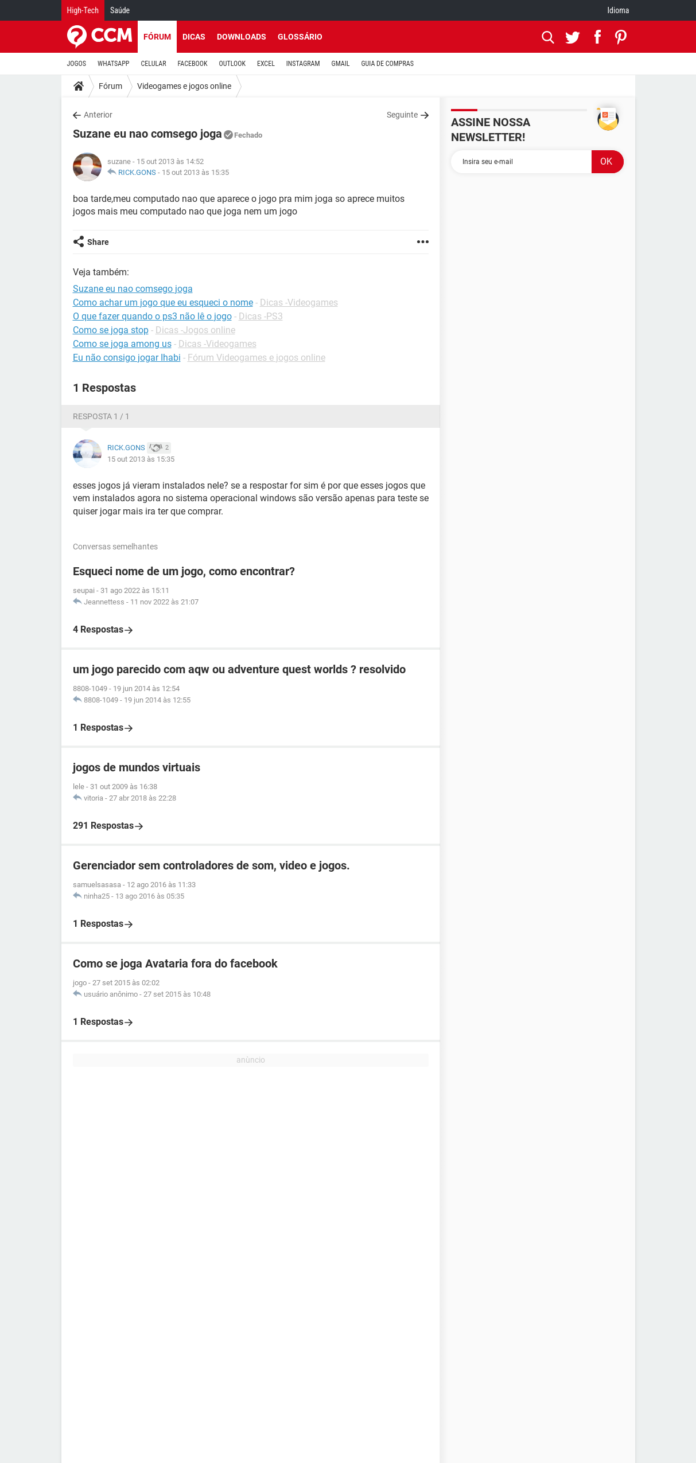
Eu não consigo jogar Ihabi (127, 357)
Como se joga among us (122, 343)
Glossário (300, 36)
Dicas (193, 36)
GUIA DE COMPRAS (387, 64)
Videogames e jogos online (184, 86)
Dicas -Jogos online (195, 330)
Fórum (157, 36)
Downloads (241, 36)
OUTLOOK (232, 64)
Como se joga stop (111, 330)
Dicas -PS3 (261, 316)
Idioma (618, 10)
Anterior (98, 114)
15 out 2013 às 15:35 (195, 172)
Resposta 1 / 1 (101, 416)
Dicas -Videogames (299, 302)
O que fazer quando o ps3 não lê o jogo (152, 316)
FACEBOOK (193, 64)
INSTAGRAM (303, 64)
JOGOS (77, 64)
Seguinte (402, 114)
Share (98, 242)
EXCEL (266, 64)
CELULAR (153, 64)
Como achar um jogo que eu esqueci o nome (163, 302)
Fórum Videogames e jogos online (256, 357)
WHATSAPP (113, 64)
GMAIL (341, 64)
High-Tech (83, 10)
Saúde (120, 10)
